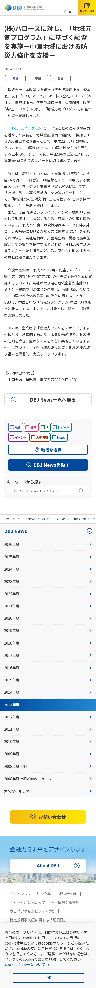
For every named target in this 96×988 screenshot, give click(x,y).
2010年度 (48, 741)
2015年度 (48, 679)
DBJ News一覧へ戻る (42, 400)
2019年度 (48, 630)
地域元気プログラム (25, 128)
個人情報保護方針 (65, 902)
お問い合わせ (48, 817)
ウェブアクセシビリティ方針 (33, 911)
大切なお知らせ (48, 790)
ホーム (10, 519)
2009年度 (48, 753)
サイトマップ (20, 893)
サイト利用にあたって (27, 902)
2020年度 (48, 618)
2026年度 (48, 544)
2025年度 (48, 556)
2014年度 (48, 692)
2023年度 (48, 581)
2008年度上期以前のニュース (48, 778)
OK (48, 977)
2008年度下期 (48, 766)
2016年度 (48, 667)
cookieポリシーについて (25, 964)
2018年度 (48, 643)
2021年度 (48, 605)
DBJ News (28, 519)
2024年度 (48, 569)
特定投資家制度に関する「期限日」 (38, 919)
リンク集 (44, 893)
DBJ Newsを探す (48, 464)
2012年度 (48, 716)
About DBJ (59, 866)
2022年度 (48, 593)
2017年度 (48, 655)
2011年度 (48, 729)
